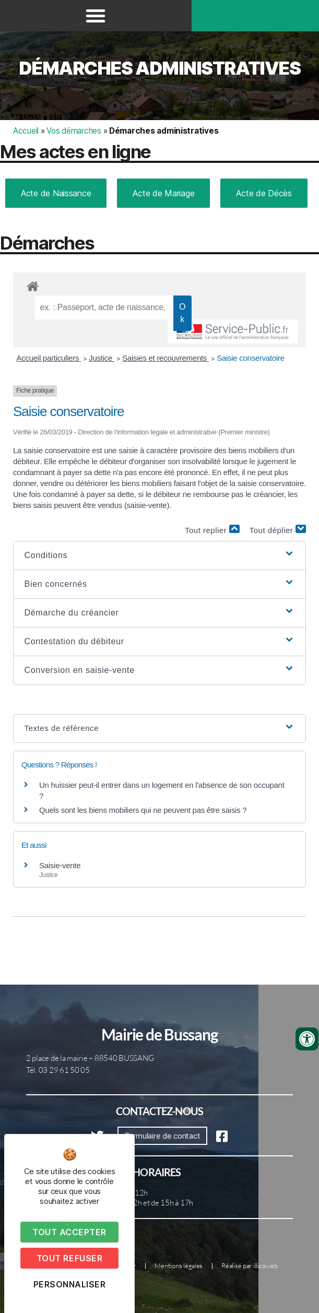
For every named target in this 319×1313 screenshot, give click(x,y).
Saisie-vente (59, 865)
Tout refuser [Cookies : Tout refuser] (69, 1258)
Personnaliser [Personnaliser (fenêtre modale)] (69, 1284)
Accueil (26, 131)
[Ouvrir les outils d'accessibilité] (307, 1038)
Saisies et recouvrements (165, 357)
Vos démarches (73, 131)
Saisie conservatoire (251, 357)
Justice (101, 357)
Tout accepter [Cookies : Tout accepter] (69, 1232)
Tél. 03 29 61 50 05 (58, 1070)
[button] (95, 15)
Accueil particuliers (49, 357)
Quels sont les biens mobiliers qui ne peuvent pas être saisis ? (142, 810)
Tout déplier (278, 530)
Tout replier (212, 530)
